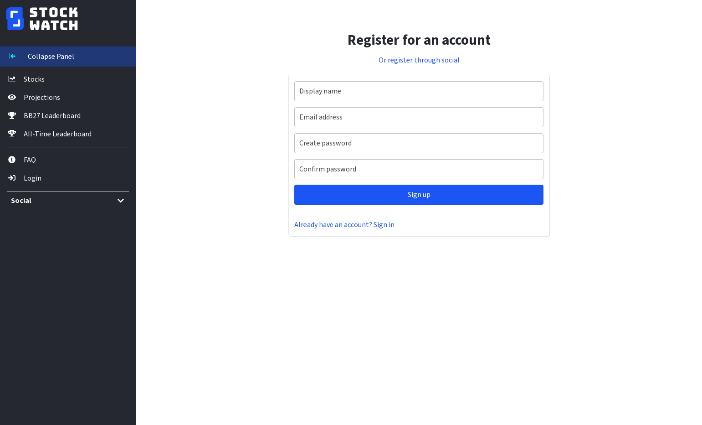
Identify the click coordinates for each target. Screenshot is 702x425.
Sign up (408, 195)
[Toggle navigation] (57, 57)
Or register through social (408, 60)
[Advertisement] (394, 338)
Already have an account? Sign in (328, 225)
